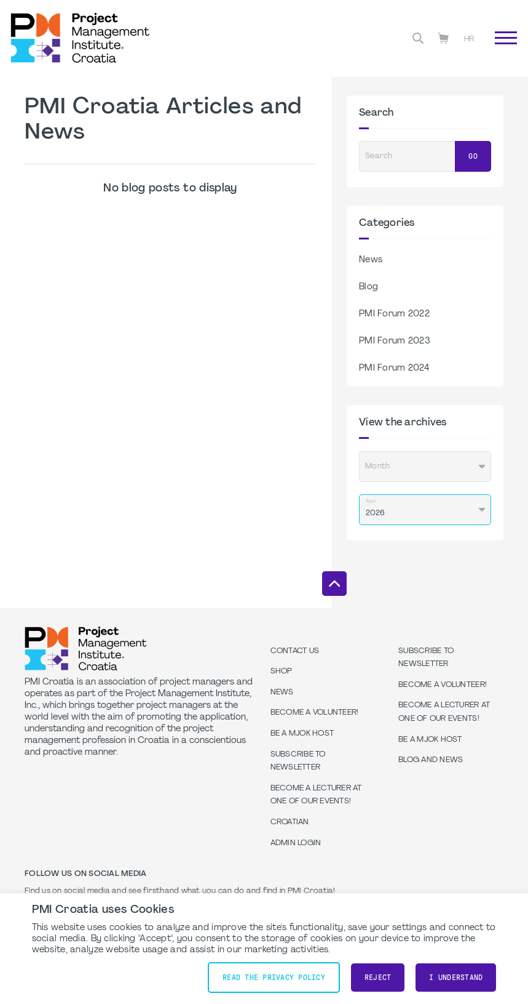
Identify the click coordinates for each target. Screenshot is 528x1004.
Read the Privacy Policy (274, 977)
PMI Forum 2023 (394, 341)
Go (473, 156)
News (370, 260)
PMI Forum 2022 (394, 314)
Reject (378, 977)
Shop (281, 671)
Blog (368, 287)
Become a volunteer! (314, 713)
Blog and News (430, 760)
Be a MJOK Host (302, 733)
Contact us (295, 651)
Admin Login (295, 843)
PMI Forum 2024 (394, 368)
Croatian (289, 822)
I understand (456, 977)
